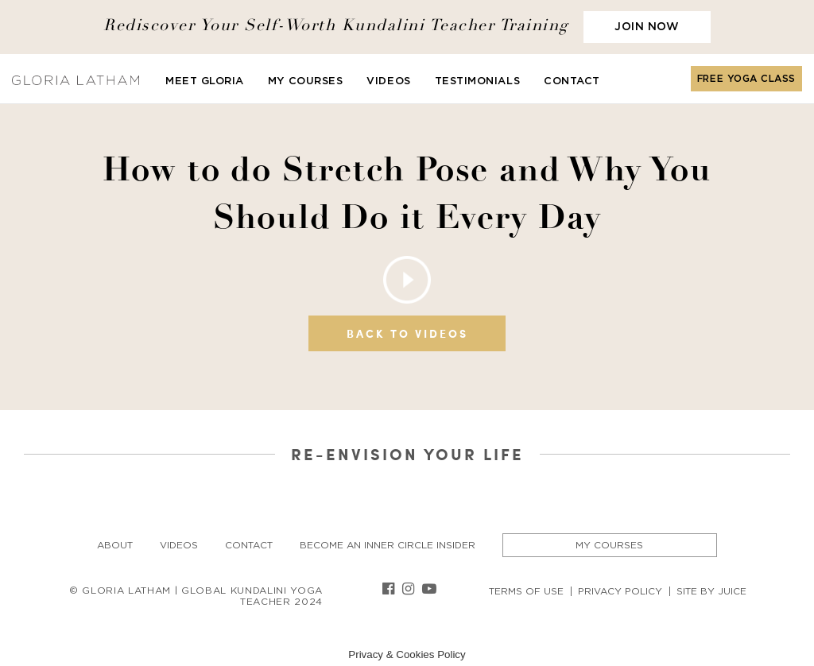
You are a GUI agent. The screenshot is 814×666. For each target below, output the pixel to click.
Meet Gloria (204, 81)
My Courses (305, 81)
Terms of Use (526, 591)
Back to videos (407, 333)
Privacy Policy (620, 591)
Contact (572, 81)
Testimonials (477, 81)
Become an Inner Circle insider (387, 545)
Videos (388, 81)
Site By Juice (711, 591)
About (115, 545)
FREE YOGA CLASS (746, 78)
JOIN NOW (646, 27)
